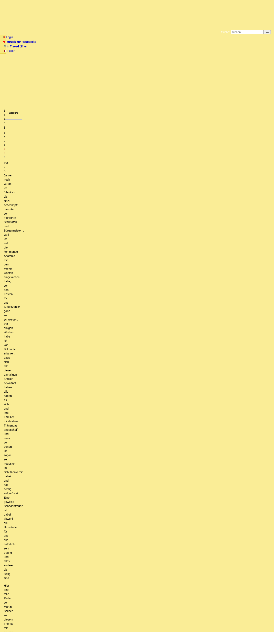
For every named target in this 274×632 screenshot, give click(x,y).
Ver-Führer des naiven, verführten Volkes (43, 385)
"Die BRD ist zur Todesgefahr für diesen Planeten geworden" (47, 282)
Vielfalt (27, 351)
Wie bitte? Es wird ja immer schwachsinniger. (48, 492)
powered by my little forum (137, 627)
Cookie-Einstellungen (200, 50)
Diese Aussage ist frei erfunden (51, 324)
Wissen (33, 32)
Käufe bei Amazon (117, 50)
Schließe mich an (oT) (28, 473)
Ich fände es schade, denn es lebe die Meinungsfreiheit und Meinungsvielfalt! (63, 435)
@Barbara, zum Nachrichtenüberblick (32, 549)
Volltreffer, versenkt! (35, 461)
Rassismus (32, 362)
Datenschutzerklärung (184, 47)
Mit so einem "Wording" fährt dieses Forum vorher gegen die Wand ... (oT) (61, 294)
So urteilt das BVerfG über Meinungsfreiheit (41, 545)
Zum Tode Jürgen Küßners (124, 47)
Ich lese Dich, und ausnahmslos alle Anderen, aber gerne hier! (54, 419)
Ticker (68, 41)
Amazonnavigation (176, 50)
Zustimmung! (20, 591)
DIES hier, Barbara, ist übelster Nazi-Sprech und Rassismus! (53, 377)
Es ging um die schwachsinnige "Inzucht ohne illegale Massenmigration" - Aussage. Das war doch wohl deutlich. (99, 320)
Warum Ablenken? (34, 507)
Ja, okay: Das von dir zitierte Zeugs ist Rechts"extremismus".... (64, 511)
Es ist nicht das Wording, (33, 305)
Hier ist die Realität (31, 503)
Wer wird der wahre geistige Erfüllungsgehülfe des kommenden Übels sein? (64, 477)
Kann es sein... (23, 526)
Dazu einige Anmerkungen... (41, 355)
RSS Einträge (10, 621)
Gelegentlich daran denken (25, 603)
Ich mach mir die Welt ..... (31, 370)
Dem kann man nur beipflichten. (32, 580)
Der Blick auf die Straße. (35, 519)
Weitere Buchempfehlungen (145, 50)
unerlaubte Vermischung (41, 328)
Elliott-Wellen (53, 32)
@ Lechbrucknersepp (61, 67)
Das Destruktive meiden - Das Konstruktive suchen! (47, 423)
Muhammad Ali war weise (42, 359)
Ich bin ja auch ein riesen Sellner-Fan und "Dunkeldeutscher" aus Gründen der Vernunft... (88, 408)
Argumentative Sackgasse (39, 496)
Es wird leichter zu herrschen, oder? (45, 465)
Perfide (22, 454)
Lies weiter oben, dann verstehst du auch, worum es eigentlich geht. (54, 538)
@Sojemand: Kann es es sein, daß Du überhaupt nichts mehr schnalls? (57, 522)
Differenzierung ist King (43, 332)
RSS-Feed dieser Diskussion (202, 276)
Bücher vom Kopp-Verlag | (156, 47)
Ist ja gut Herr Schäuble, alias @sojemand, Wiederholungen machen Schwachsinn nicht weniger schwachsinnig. (93, 313)
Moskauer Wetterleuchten (25, 595)
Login (8, 37)
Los (267, 32)
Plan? (24, 458)
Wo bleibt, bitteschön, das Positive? (34, 553)
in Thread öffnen (49, 41)
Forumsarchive (125, 32)
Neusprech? (31, 343)
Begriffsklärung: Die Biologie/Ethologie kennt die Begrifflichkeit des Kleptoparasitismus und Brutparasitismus (85, 366)
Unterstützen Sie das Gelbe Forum (80, 50)
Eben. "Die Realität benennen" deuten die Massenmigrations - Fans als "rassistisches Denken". (74, 484)
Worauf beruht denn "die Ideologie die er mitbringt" (62, 335)
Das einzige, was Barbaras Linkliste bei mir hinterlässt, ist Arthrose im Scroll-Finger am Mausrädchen (81, 469)
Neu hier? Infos (12, 32)
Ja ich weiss (32, 397)
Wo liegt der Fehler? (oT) (32, 530)
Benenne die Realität (30, 488)
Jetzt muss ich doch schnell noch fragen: (43, 427)
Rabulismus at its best (39, 500)
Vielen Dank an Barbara (27, 480)
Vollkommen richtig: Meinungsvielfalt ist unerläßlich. (50, 438)
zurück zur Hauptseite (20, 41)
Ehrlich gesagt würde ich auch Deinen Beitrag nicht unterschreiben (69, 400)
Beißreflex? (33, 317)
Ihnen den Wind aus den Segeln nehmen (36, 606)
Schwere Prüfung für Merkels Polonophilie (35, 572)
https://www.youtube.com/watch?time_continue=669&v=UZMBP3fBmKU (49, 113)
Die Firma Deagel (33, 393)
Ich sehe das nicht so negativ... (31, 599)
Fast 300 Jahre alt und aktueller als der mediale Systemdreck (55, 564)
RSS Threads (25, 621)
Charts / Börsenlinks (97, 32)
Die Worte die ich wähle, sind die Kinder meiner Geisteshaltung (60, 309)
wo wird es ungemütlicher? (41, 412)
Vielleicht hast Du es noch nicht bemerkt (37, 290)
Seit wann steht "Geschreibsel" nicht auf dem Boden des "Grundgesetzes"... (61, 541)
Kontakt (37, 621)
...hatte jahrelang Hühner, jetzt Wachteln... (46, 431)
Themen (73, 32)
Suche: (225, 32)
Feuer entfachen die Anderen (36, 446)
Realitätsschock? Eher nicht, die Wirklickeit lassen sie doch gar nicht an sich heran (69, 587)
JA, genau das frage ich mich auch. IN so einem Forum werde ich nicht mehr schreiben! (67, 416)
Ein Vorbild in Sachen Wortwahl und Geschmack (39, 568)
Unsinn (21, 381)
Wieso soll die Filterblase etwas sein (40, 374)
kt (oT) (38, 339)
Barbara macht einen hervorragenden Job (35, 534)
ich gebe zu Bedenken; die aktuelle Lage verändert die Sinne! (53, 442)
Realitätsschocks (25, 583)
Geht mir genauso (26, 450)
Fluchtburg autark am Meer (93, 47)
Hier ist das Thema (37, 515)
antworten (14, 268)
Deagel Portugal (30, 389)
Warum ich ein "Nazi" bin (46, 404)
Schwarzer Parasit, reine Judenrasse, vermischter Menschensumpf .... (53, 286)
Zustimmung (31, 347)
